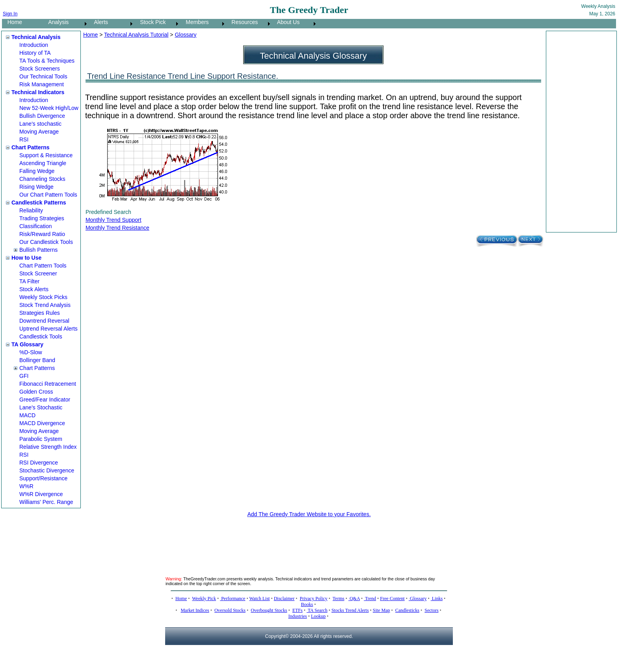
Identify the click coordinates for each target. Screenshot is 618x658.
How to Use (26, 258)
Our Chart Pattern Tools (48, 194)
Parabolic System (40, 439)
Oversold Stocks (230, 610)
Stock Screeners (39, 68)
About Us (286, 22)
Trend (370, 598)
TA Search (317, 610)
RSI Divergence (38, 462)
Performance (232, 598)
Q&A (354, 598)
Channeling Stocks (42, 179)
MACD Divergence (42, 423)
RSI (23, 139)
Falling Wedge (36, 171)
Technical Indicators (37, 92)
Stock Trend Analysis (45, 305)
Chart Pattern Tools (43, 265)
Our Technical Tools (43, 76)
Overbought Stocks (269, 610)
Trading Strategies (41, 218)
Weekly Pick (204, 598)
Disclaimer (284, 598)
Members (195, 22)
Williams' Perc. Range (46, 502)
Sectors (431, 610)
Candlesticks (407, 610)
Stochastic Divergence (46, 470)
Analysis (56, 22)
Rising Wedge (36, 187)
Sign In (10, 14)
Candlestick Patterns (38, 202)
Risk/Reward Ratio (42, 234)
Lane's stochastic (40, 124)
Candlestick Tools (40, 336)
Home (12, 22)
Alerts (98, 22)
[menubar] (160, 23)
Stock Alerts (33, 289)
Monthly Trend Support (113, 220)
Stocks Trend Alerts (350, 610)
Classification (35, 226)
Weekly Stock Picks (43, 297)
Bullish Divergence (42, 116)
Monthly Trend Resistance (117, 228)
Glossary (185, 35)
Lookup (318, 616)
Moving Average (39, 131)
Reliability (31, 210)
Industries (297, 616)
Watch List (259, 598)
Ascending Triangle (42, 163)
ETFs (297, 610)
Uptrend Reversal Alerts (48, 328)
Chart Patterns (30, 147)
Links (437, 598)
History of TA (35, 53)
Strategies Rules (39, 313)
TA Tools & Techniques (46, 61)
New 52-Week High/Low (48, 108)
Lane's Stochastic (40, 407)
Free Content (392, 598)
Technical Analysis (36, 37)
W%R (26, 486)
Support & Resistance (46, 155)
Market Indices (195, 610)
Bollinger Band (37, 360)
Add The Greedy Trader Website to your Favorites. (308, 514)
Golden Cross (36, 391)
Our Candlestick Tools (46, 242)
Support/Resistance (43, 478)
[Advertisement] (579, 131)
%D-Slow (30, 352)
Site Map (381, 610)
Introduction (33, 45)
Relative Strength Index (48, 447)
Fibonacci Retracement (47, 384)
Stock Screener (38, 273)
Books (307, 604)
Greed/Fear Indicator (44, 399)
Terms (338, 598)
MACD (27, 415)
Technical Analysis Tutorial (136, 35)
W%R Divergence (41, 494)
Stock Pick (150, 22)
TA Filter (29, 281)
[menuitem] (22, 23)
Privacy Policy (314, 598)
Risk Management (41, 84)
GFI (23, 376)
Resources (242, 22)
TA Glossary (27, 344)
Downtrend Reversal (44, 321)
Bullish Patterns (38, 250)
